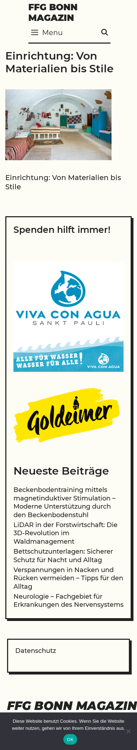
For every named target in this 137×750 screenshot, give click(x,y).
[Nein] (128, 731)
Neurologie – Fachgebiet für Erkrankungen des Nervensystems (68, 601)
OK (70, 739)
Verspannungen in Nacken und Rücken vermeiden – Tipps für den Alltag (68, 578)
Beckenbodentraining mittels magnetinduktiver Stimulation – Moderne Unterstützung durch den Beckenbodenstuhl (64, 502)
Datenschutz (35, 651)
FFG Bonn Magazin (53, 12)
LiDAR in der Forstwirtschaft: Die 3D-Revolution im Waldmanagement (65, 533)
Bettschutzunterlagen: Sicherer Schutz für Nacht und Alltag (63, 556)
